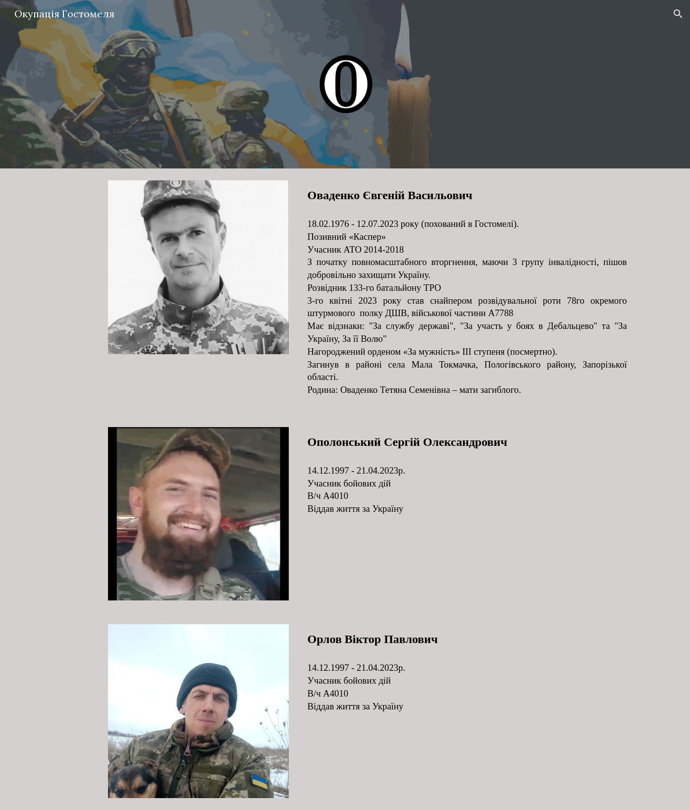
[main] (467, 195)
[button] (678, 14)
